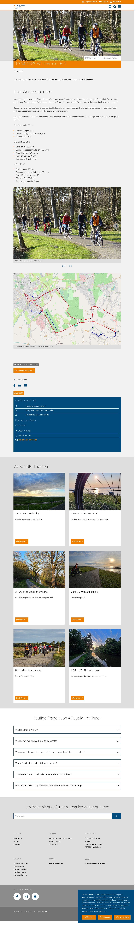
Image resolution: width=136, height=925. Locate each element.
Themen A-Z (53, 844)
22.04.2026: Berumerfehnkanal (31, 591)
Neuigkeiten (17, 838)
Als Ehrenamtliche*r (20, 869)
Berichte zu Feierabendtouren (26, 364)
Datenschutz (28, 911)
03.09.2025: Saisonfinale (28, 670)
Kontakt (88, 841)
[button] (15, 385)
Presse (52, 859)
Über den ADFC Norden (93, 838)
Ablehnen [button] (89, 917)
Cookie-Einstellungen (41, 911)
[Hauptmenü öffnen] (119, 6)
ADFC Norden (90, 834)
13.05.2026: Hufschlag (27, 513)
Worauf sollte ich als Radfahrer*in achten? (36, 763)
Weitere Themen (54, 841)
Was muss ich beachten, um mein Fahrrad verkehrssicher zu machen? (50, 752)
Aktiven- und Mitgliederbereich (95, 863)
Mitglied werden (89, 2)
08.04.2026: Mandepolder (84, 591)
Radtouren (17, 844)
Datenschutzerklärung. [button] (98, 911)
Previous (18, 226)
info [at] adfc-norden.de (27, 440)
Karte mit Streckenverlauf (36, 406)
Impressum (17, 911)
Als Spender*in (18, 866)
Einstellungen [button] (105, 917)
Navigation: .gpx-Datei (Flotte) (37, 415)
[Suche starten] (116, 816)
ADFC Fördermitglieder (93, 847)
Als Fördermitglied (19, 872)
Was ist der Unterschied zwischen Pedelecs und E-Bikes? (43, 774)
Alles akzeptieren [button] (122, 917)
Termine (16, 841)
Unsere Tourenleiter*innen (94, 844)
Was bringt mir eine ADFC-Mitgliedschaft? (36, 741)
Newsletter (115, 2)
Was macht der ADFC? (26, 729)
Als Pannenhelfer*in (20, 875)
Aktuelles (17, 834)
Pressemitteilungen (56, 863)
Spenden (103, 2)
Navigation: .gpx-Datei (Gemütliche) (40, 410)
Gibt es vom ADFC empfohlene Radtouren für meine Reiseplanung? (48, 785)
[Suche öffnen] (114, 6)
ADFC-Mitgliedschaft (20, 863)
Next (116, 226)
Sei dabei (17, 859)
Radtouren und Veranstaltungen (60, 838)
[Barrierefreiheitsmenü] (110, 6)
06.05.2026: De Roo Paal (84, 513)
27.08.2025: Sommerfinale (85, 670)
